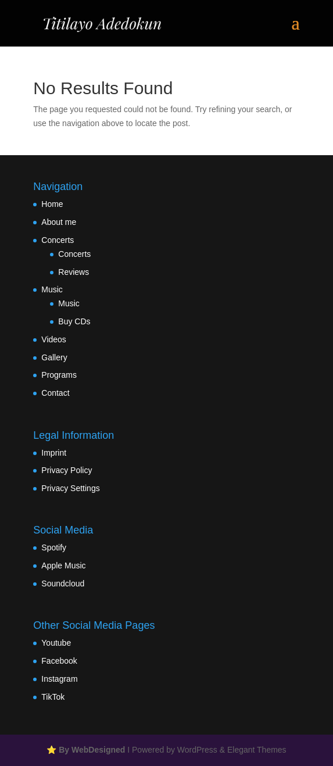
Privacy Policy (66, 470)
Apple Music (63, 565)
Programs (59, 375)
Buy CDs (74, 321)
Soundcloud (62, 583)
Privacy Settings (70, 488)
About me (58, 222)
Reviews (73, 272)
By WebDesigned (92, 749)
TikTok (53, 696)
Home (52, 204)
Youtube (56, 642)
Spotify (53, 547)
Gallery (54, 357)
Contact (55, 393)
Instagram (59, 678)
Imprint (53, 452)
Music (52, 289)
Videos (53, 339)
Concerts (57, 240)
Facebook (59, 660)
